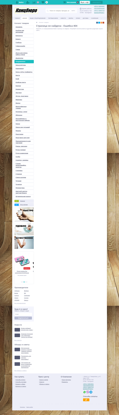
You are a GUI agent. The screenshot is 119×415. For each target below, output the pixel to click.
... (101, 18)
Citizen (16, 298)
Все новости (18, 340)
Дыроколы (19, 58)
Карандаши (20, 68)
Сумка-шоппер (21, 177)
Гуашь (18, 49)
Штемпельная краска (23, 196)
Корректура (20, 89)
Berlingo (26, 291)
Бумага (18, 39)
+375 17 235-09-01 (99, 6)
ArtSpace (17, 291)
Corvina (26, 298)
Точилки (19, 184)
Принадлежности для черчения (23, 142)
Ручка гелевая (21, 150)
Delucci (26, 300)
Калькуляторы (21, 65)
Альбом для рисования (20, 31)
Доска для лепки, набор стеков (22, 54)
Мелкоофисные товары (21, 107)
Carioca (16, 295)
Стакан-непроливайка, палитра (21, 165)
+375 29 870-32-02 (99, 8)
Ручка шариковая (22, 153)
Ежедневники (20, 61)
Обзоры (71, 18)
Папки (24, 124)
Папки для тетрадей (23, 127)
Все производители (20, 303)
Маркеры (19, 100)
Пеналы (18, 131)
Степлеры (19, 170)
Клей (17, 79)
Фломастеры (20, 188)
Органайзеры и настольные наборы (23, 119)
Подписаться (23, 318)
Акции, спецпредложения (37, 18)
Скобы (18, 157)
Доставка (85, 18)
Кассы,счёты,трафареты (24, 72)
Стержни (19, 174)
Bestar (16, 293)
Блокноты (19, 36)
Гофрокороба (20, 46)
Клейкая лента (21, 82)
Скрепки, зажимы (22, 160)
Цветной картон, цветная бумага (21, 192)
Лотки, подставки (22, 96)
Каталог (25, 18)
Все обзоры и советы (20, 370)
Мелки (18, 103)
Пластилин (19, 134)
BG (25, 293)
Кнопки (18, 86)
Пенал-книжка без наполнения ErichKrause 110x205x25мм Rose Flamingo (24, 272)
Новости (63, 18)
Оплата (78, 18)
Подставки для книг (23, 138)
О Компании (94, 18)
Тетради (18, 181)
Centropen (27, 295)
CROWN (16, 300)
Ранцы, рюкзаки (21, 146)
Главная (17, 18)
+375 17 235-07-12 (99, 10)
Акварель (19, 27)
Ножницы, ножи (21, 112)
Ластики (19, 93)
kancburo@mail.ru (99, 12)
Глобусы (19, 42)
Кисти (18, 75)
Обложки (19, 115)
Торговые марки (53, 18)
